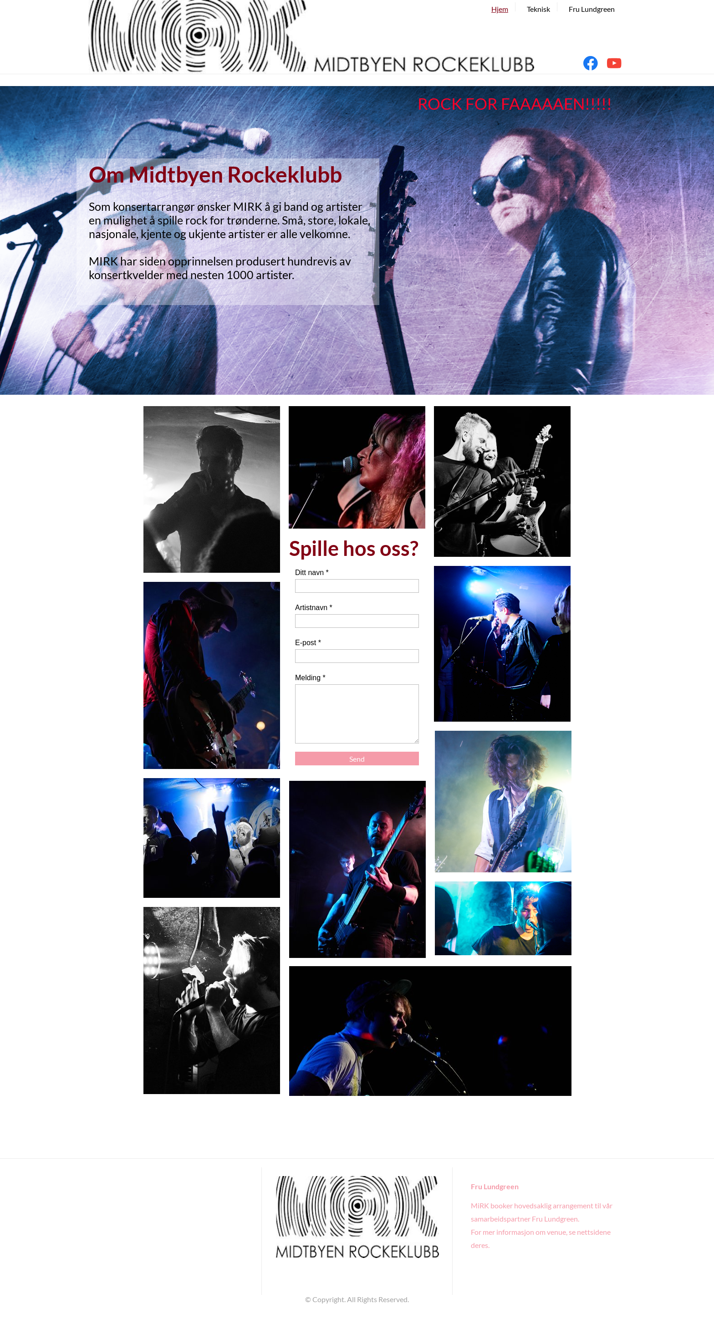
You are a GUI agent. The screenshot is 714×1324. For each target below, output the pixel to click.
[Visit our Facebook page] (590, 63)
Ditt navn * (312, 572)
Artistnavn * (313, 607)
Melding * (310, 678)
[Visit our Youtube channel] (614, 63)
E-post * (308, 643)
